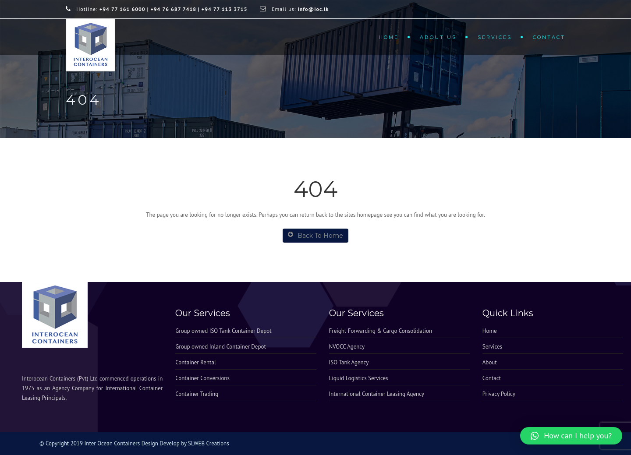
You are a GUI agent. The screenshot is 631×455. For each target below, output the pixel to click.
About (489, 362)
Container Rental (195, 362)
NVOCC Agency (347, 346)
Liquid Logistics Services (358, 378)
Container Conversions (202, 378)
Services (495, 37)
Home (389, 37)
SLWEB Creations (208, 443)
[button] (571, 435)
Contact (549, 37)
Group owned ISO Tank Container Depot (223, 331)
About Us (438, 37)
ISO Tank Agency (349, 362)
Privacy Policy (498, 394)
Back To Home (315, 235)
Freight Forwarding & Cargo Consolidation (380, 331)
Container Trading (196, 394)
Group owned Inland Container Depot (220, 346)
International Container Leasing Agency (376, 394)
